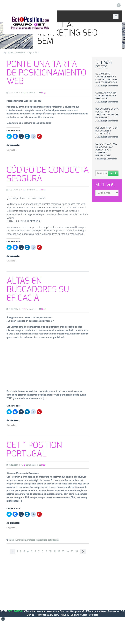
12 (59, 551)
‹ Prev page (12, 551)
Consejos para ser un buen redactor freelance (105, 96)
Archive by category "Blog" (28, 53)
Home (10, 53)
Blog (43, 92)
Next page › (83, 551)
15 (72, 551)
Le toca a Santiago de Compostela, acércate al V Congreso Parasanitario (106, 150)
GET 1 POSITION (15, 611)
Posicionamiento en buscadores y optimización (106, 131)
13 (63, 551)
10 (50, 551)
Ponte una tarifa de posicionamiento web (46, 73)
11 (55, 551)
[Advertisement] (48, 364)
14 (68, 551)
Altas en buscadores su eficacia (38, 289)
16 (77, 551)
